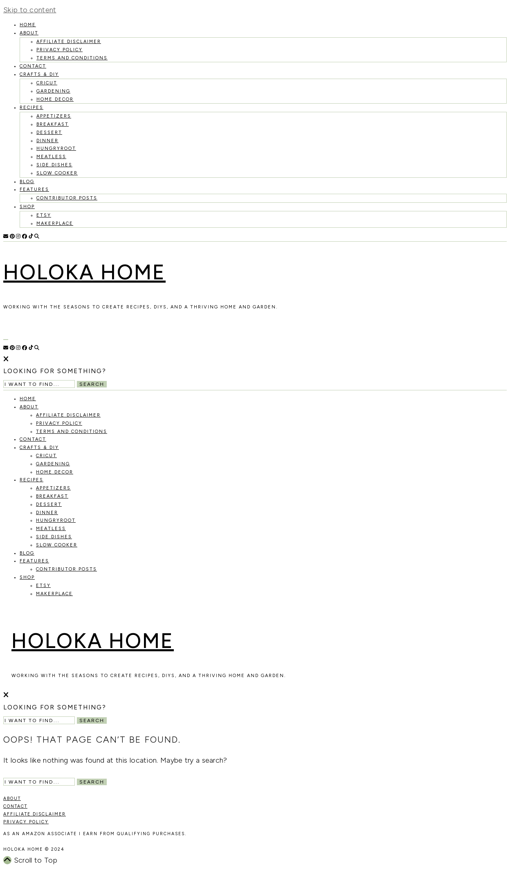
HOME (28, 24)
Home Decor (55, 99)
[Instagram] (18, 236)
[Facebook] (24, 236)
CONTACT (15, 806)
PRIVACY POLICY (26, 822)
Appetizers (53, 116)
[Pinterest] (12, 236)
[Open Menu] (5, 339)
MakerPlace (54, 223)
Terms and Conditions (72, 58)
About (29, 33)
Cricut (46, 83)
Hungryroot (56, 148)
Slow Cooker (57, 173)
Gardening (53, 91)
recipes (31, 107)
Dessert (49, 132)
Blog (27, 181)
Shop (27, 206)
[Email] (5, 236)
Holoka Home (84, 272)
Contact (33, 66)
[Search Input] (39, 384)
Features (34, 189)
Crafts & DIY (39, 74)
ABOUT (12, 798)
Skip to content (29, 9)
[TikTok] (31, 236)
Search (91, 384)
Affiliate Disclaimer (68, 41)
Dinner (47, 140)
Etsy (43, 215)
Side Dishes (54, 165)
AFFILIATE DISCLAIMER (34, 814)
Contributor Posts (66, 198)
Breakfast (52, 124)
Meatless (51, 156)
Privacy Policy (59, 49)
